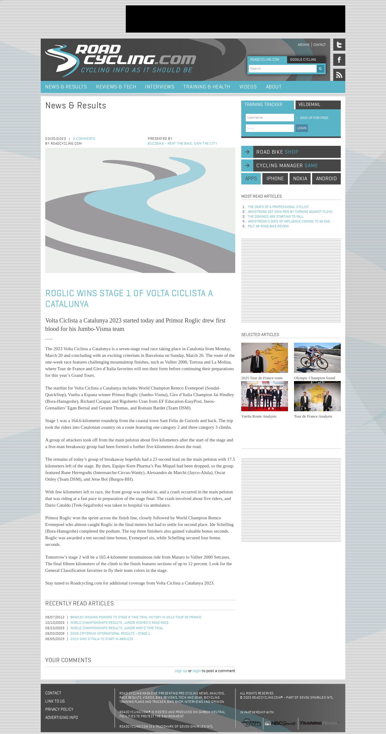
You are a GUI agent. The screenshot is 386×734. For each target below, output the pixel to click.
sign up (181, 671)
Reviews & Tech (116, 87)
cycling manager (287, 165)
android (326, 178)
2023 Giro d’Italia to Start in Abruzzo (101, 639)
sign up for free (312, 118)
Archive (304, 44)
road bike (277, 152)
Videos (248, 87)
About (274, 87)
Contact (319, 44)
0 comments (84, 139)
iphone (275, 178)
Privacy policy (59, 709)
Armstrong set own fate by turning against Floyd (290, 212)
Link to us (55, 701)
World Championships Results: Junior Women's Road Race (119, 623)
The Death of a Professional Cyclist (278, 207)
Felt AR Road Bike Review (268, 226)
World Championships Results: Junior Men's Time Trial (116, 628)
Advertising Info (61, 718)
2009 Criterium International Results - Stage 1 (110, 634)
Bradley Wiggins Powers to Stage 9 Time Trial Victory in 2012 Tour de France (135, 617)
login (197, 671)
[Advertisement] (235, 19)
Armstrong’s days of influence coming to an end (289, 221)
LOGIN (301, 128)
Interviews (159, 87)
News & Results (66, 87)
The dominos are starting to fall (275, 217)
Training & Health (206, 87)
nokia (300, 178)
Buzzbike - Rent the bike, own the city (182, 144)
